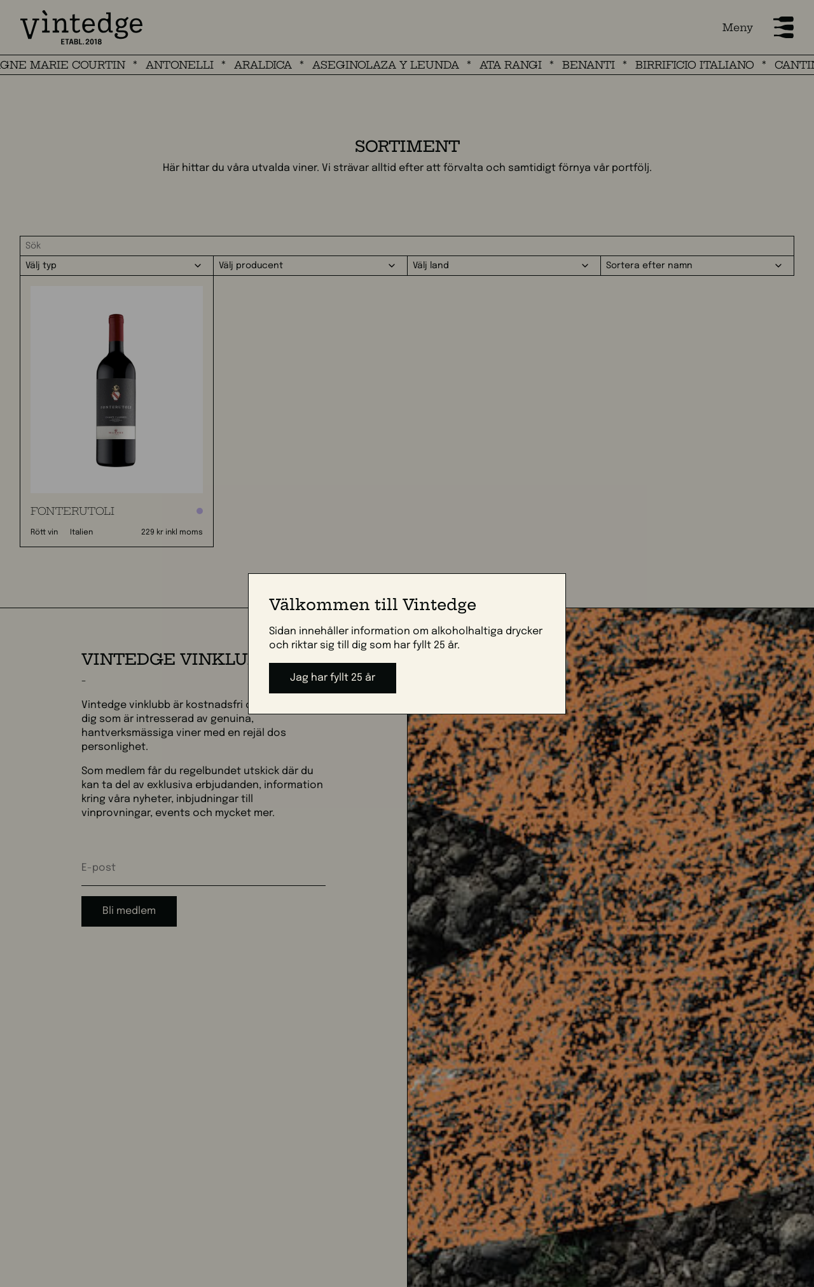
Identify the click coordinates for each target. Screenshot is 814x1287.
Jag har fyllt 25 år (332, 677)
